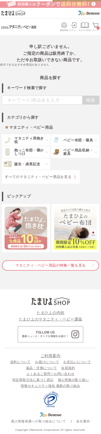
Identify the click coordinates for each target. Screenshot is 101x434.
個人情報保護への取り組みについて (38, 421)
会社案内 (83, 421)
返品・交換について (41, 368)
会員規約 (68, 368)
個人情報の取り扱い (73, 380)
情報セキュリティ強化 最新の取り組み (50, 386)
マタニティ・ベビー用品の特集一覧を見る (50, 265)
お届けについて (47, 362)
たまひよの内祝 (50, 312)
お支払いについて (77, 362)
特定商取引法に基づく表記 (33, 380)
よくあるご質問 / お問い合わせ (50, 374)
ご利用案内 (51, 356)
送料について (20, 362)
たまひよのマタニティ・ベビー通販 (50, 319)
